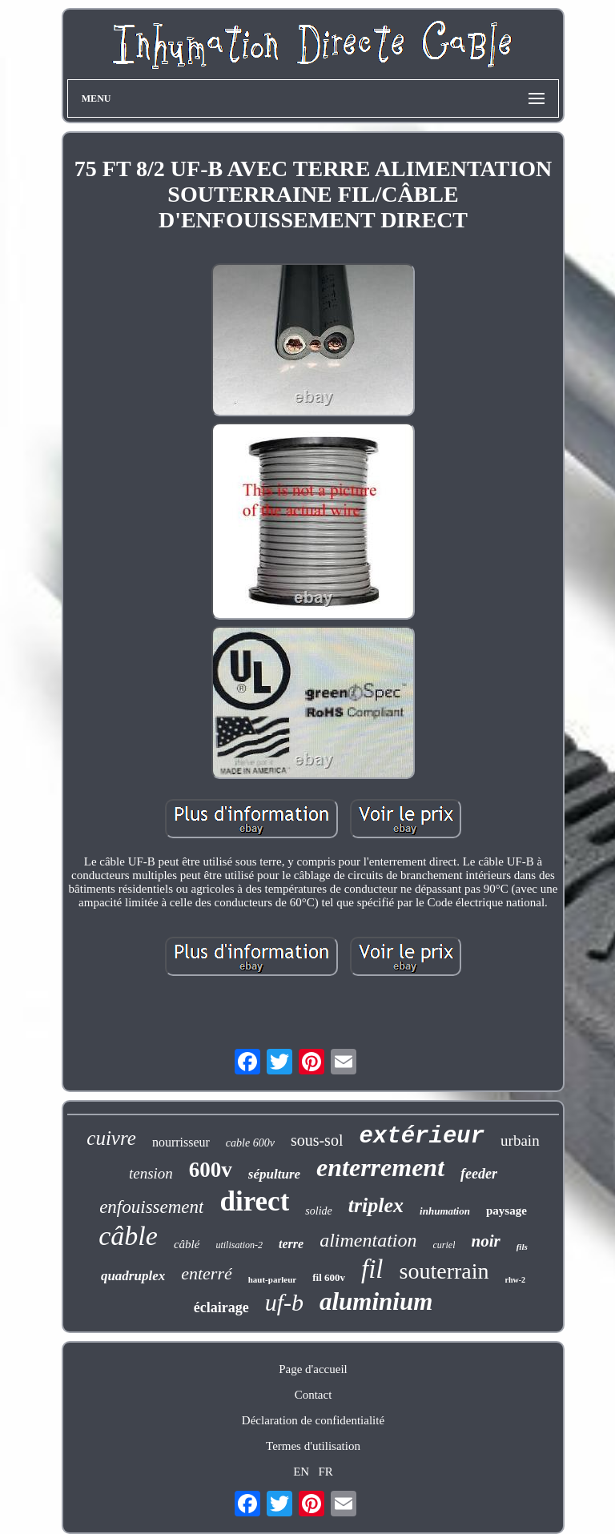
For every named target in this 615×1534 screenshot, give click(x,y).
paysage (506, 1210)
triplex (376, 1205)
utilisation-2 (239, 1245)
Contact (313, 1394)
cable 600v (250, 1143)
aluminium (376, 1301)
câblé (186, 1244)
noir (485, 1241)
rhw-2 (515, 1279)
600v (210, 1170)
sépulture (274, 1174)
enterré (206, 1273)
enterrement (380, 1167)
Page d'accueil (313, 1369)
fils (522, 1246)
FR (325, 1471)
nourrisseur (181, 1142)
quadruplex (133, 1275)
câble (128, 1236)
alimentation (368, 1240)
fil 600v (328, 1277)
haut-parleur (272, 1279)
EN (301, 1471)
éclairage (221, 1307)
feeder (478, 1174)
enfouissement (151, 1207)
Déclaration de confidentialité (313, 1420)
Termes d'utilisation (313, 1446)
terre (291, 1244)
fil (372, 1269)
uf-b (284, 1302)
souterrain (444, 1271)
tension (151, 1173)
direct (254, 1201)
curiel (443, 1245)
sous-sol (317, 1140)
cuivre (111, 1138)
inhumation (445, 1211)
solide (318, 1211)
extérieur (421, 1136)
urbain (520, 1140)
